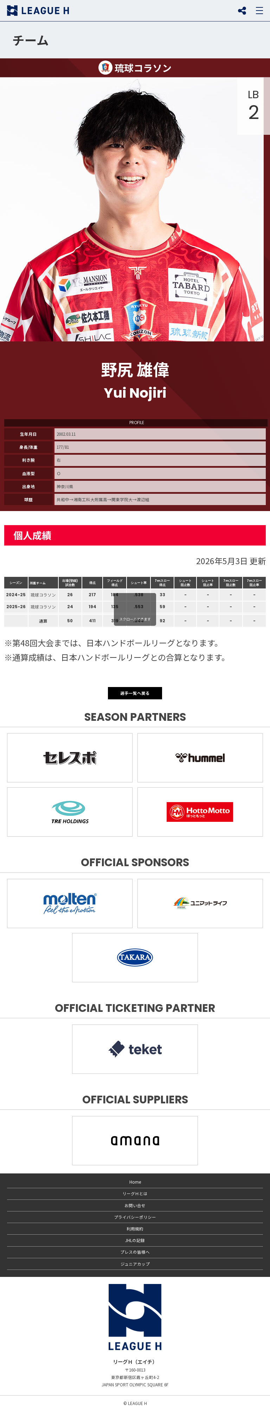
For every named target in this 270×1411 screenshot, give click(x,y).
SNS (242, 11)
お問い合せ (135, 1205)
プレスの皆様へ (135, 1252)
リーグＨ (38, 10)
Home (135, 1182)
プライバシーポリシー (135, 1217)
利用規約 (135, 1229)
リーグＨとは (135, 1193)
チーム (30, 40)
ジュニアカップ (135, 1264)
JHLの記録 (135, 1240)
